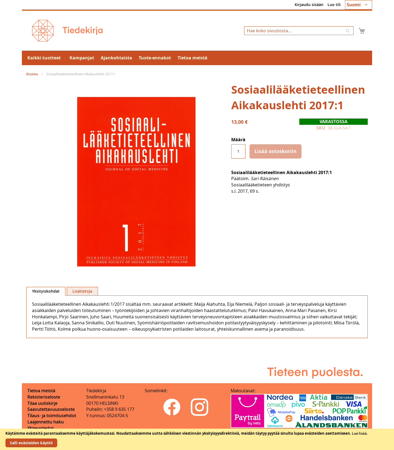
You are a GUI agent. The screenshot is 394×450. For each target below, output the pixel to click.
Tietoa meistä (41, 391)
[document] (197, 439)
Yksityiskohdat (46, 291)
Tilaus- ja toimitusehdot (51, 415)
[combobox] (299, 30)
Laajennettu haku (45, 422)
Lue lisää (359, 433)
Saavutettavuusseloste (51, 409)
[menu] (197, 58)
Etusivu (32, 74)
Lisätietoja (82, 291)
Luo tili (334, 4)
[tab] (45, 291)
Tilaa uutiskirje (42, 403)
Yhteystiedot (40, 428)
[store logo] (67, 31)
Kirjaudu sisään (309, 4)
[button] (358, 5)
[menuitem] (45, 58)
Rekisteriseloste (43, 397)
